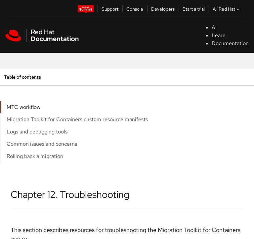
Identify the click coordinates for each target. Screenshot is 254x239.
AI (214, 27)
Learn (219, 35)
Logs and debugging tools (37, 131)
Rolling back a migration (35, 156)
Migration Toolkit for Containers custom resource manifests (77, 119)
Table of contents (22, 77)
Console (134, 9)
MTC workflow (23, 107)
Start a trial (194, 9)
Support (110, 9)
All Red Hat (227, 9)
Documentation (230, 43)
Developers (163, 9)
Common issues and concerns (42, 143)
